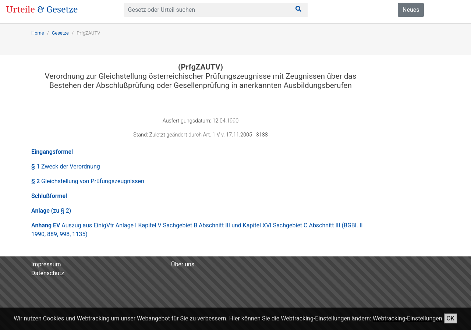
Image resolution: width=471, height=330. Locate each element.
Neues (411, 9)
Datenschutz (47, 273)
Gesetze (60, 33)
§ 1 (65, 166)
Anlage (51, 210)
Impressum (46, 264)
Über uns (182, 264)
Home (37, 33)
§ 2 (87, 181)
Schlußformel (49, 195)
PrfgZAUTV (88, 33)
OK (450, 318)
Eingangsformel (52, 151)
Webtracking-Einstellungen (407, 318)
